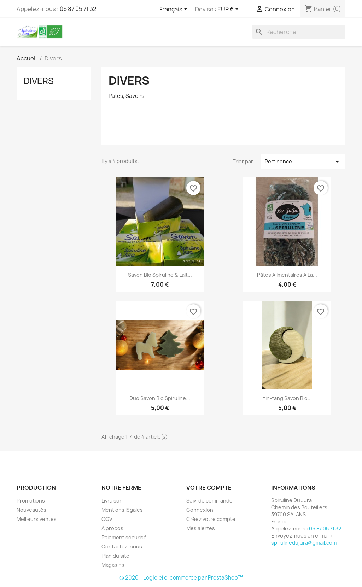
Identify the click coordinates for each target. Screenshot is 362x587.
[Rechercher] (298, 32)
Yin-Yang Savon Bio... (287, 398)
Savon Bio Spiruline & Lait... (160, 274)
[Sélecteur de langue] (174, 9)
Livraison (112, 500)
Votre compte (209, 488)
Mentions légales (122, 509)
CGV (106, 519)
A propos (112, 528)
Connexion (199, 509)
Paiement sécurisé (124, 537)
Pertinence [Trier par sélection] (303, 161)
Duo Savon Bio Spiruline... (159, 398)
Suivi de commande (209, 500)
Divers (39, 81)
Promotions (31, 500)
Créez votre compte (210, 519)
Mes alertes (200, 528)
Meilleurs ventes (37, 519)
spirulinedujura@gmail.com (304, 542)
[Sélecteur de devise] (229, 9)
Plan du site (115, 555)
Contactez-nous (121, 546)
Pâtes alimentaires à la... (287, 274)
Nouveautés (31, 509)
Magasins (112, 565)
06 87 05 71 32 (78, 9)
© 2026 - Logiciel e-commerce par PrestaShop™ (181, 577)
